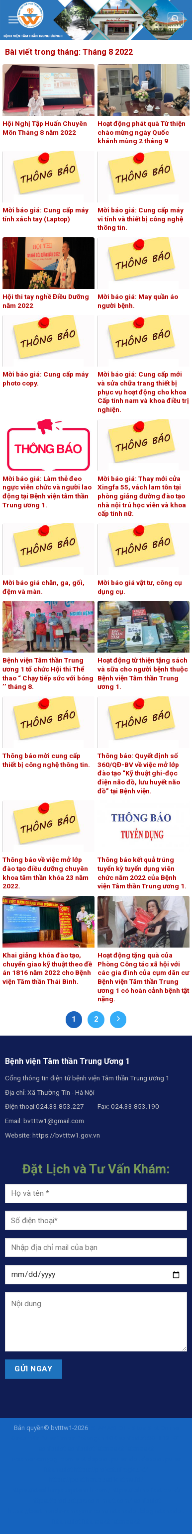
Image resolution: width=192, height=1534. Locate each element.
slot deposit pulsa (101, 1459)
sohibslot (132, 1438)
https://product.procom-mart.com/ (82, 1500)
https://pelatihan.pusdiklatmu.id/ (96, 1479)
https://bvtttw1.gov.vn (66, 1135)
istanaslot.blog (132, 1511)
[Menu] (13, 19)
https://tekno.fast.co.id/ (146, 1490)
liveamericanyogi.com (42, 1459)
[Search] (176, 20)
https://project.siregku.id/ (111, 1469)
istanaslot (110, 1448)
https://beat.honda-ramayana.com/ (58, 1511)
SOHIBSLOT (164, 1438)
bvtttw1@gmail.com (53, 1121)
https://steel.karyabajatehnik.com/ (61, 1490)
